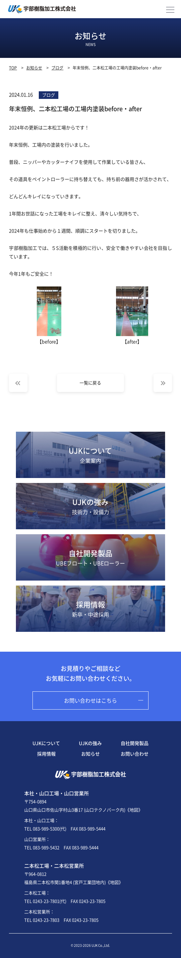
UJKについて (90, 455)
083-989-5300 (46, 828)
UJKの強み (90, 506)
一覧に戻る (90, 382)
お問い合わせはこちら (90, 700)
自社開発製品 (90, 557)
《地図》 (134, 809)
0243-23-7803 (46, 920)
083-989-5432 (46, 847)
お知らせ (90, 753)
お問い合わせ (135, 753)
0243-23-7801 (46, 901)
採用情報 (90, 609)
